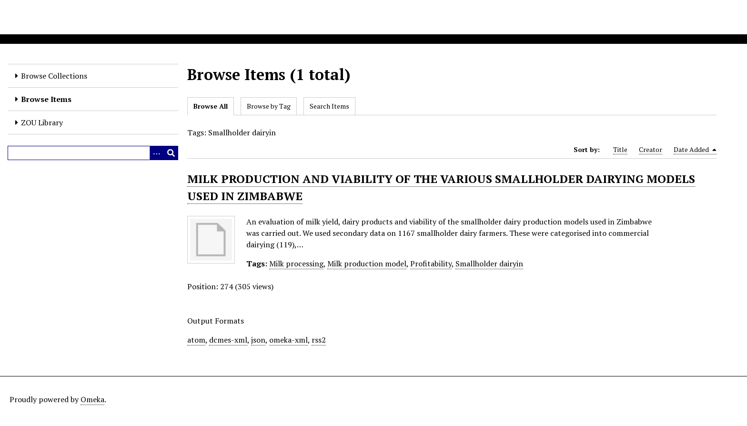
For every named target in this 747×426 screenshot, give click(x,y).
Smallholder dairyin (489, 263)
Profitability (431, 263)
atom (196, 340)
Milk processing (296, 263)
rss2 (319, 340)
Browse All (210, 106)
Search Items (329, 106)
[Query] (93, 153)
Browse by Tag (269, 106)
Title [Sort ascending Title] (620, 149)
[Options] (157, 153)
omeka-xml (288, 340)
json (258, 340)
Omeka (92, 399)
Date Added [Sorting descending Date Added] (695, 149)
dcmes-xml (228, 340)
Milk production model (366, 263)
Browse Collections (54, 76)
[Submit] (171, 153)
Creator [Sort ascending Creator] (650, 149)
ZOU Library (42, 122)
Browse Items (46, 99)
